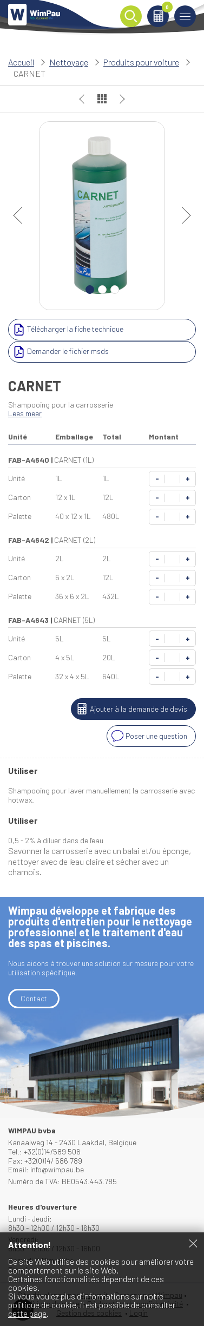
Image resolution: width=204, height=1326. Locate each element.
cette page (27, 1313)
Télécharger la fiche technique (67, 329)
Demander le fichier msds (60, 352)
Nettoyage (68, 62)
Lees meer (25, 413)
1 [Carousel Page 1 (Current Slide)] (89, 289)
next (182, 215)
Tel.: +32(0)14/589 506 (44, 1151)
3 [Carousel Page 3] (114, 289)
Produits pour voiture (141, 62)
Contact (34, 998)
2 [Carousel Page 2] (102, 289)
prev (21, 215)
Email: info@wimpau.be (46, 1169)
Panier (165, 8)
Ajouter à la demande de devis (130, 709)
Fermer (193, 1243)
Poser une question (148, 736)
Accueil (21, 62)
